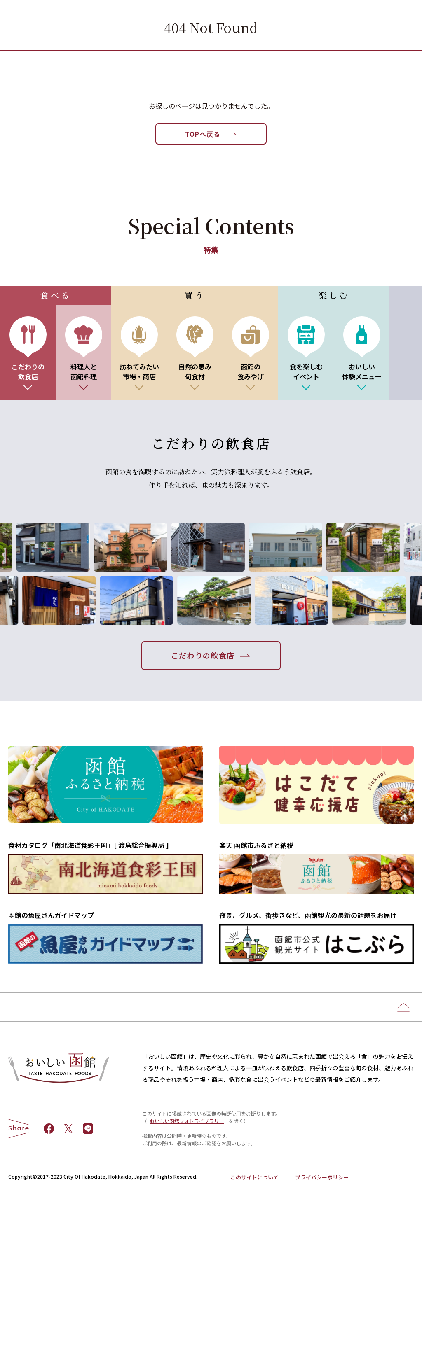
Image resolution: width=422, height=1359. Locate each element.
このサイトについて (254, 1309)
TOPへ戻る (203, 134)
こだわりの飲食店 (202, 655)
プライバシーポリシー (322, 1309)
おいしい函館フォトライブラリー (187, 1252)
